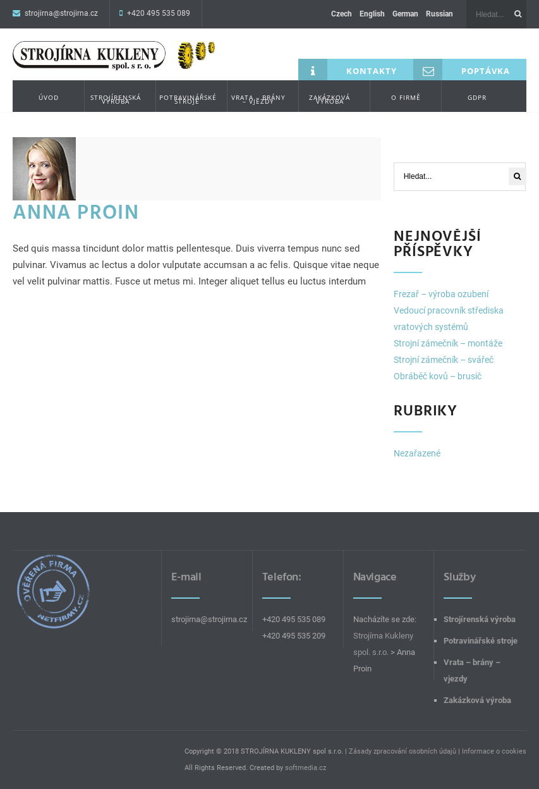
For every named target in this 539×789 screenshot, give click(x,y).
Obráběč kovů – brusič (437, 376)
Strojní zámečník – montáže (448, 343)
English (372, 13)
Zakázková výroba (329, 99)
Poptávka (461, 69)
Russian (439, 13)
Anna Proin (76, 212)
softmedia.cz (305, 768)
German (405, 13)
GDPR (477, 97)
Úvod (49, 97)
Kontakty (347, 69)
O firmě (406, 97)
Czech (341, 13)
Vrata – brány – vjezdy (258, 99)
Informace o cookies (494, 751)
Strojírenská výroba (115, 99)
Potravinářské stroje (188, 99)
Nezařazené (417, 453)
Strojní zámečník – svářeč (444, 360)
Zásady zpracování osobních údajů (402, 751)
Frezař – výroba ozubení (441, 294)
